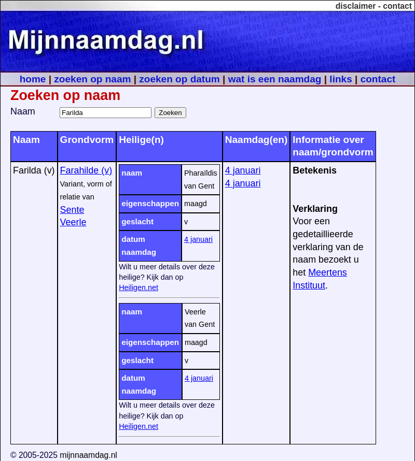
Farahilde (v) (86, 170)
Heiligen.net (138, 287)
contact (397, 6)
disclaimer (356, 6)
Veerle (73, 222)
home (33, 79)
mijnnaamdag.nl (88, 455)
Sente (72, 210)
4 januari (198, 239)
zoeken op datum (179, 79)
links (340, 79)
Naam (22, 111)
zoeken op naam (92, 79)
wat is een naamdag (275, 79)
